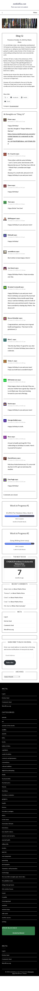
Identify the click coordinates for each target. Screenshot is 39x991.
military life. (5, 844)
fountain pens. (6, 782)
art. (3, 721)
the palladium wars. (7, 881)
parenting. (5, 860)
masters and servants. (8, 836)
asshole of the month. (8, 725)
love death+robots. (7, 832)
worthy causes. (6, 917)
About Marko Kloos (20, 589)
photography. (6, 864)
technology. (5, 872)
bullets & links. (6, 746)
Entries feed (8, 621)
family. (4, 774)
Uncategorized (14, 106)
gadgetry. (5, 799)
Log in (6, 617)
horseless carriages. (8, 811)
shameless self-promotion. (10, 868)
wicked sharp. (6, 909)
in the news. (5, 819)
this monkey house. (7, 889)
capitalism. (5, 750)
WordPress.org (9, 629)
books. (4, 742)
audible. (4, 729)
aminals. (4, 717)
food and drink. (6, 778)
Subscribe (9, 662)
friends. (4, 787)
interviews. (5, 828)
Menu (35, 12)
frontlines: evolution (8, 795)
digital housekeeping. (8, 770)
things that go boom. (8, 885)
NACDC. (4, 852)
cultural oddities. (7, 766)
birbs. (3, 738)
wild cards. (5, 913)
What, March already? (18, 606)
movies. (4, 848)
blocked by (19, 931)
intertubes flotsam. (7, 823)
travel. (4, 893)
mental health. (6, 840)
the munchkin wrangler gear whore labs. (13, 877)
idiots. (4, 815)
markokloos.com (19, 4)
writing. (4, 921)
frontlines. (5, 791)
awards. (4, 733)
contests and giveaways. (9, 758)
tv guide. (4, 897)
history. (4, 807)
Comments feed (9, 625)
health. (4, 803)
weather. (4, 905)
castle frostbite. (6, 754)
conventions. (6, 762)
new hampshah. (6, 856)
